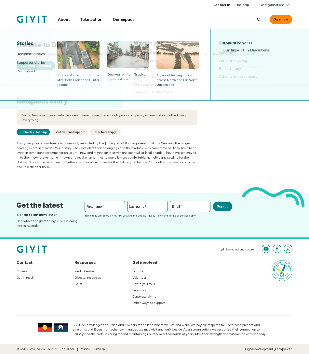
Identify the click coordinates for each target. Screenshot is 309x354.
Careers (22, 271)
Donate (137, 271)
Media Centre (84, 271)
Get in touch (25, 277)
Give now (281, 19)
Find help (242, 5)
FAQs (78, 284)
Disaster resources (87, 277)
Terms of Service (178, 215)
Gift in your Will (143, 284)
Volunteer (139, 277)
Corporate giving (144, 296)
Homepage (32, 19)
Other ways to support (148, 303)
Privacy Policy (155, 215)
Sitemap (99, 349)
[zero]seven (283, 349)
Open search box (259, 19)
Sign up (222, 206)
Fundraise (139, 290)
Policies (85, 349)
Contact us (222, 5)
